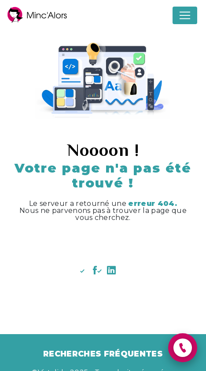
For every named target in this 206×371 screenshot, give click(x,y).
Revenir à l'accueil (102, 242)
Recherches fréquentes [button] (103, 353)
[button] (182, 347)
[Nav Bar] (185, 15)
